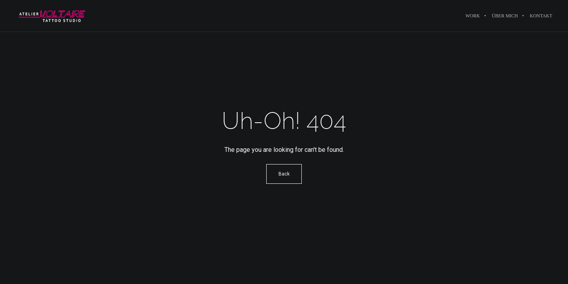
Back (284, 174)
